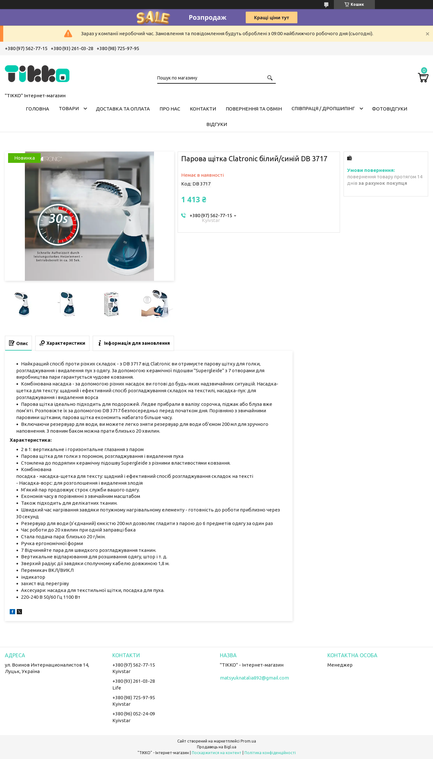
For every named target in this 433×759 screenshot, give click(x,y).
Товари (69, 108)
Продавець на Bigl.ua (216, 747)
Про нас (170, 108)
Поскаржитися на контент (217, 753)
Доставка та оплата (123, 108)
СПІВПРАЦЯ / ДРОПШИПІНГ (323, 108)
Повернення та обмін (254, 108)
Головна (37, 108)
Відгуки (216, 124)
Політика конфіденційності (270, 753)
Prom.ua (248, 741)
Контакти (203, 108)
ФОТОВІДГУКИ (389, 108)
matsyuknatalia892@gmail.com (254, 677)
